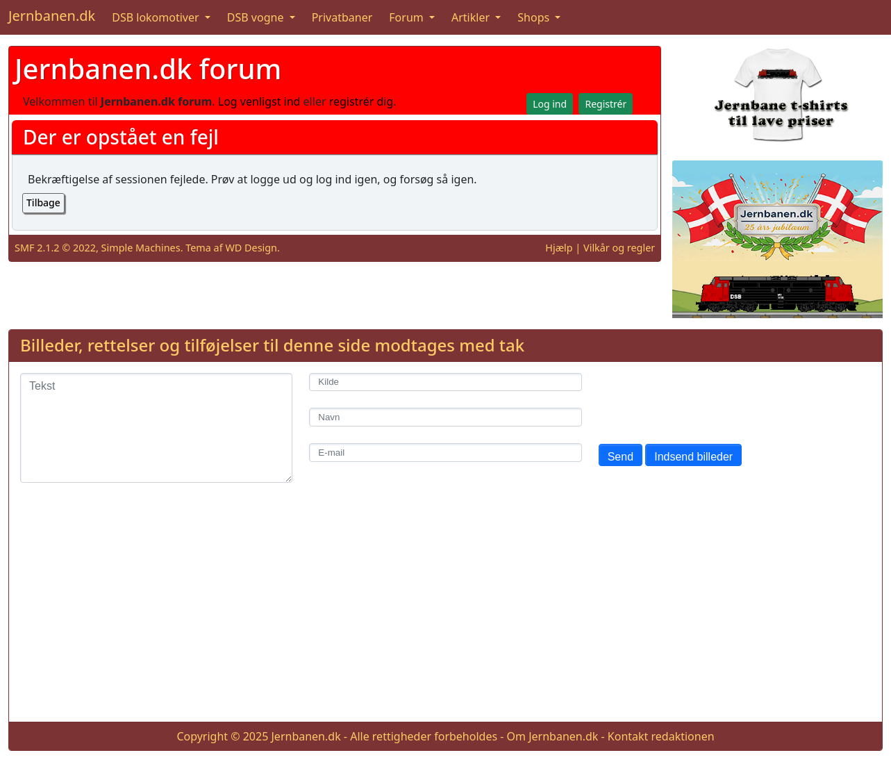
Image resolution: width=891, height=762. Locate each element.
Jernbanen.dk (51, 15)
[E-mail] (445, 452)
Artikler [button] (471, 17)
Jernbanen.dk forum (148, 68)
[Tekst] (156, 428)
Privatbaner (342, 17)
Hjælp (558, 247)
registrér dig (361, 101)
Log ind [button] (550, 103)
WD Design (251, 247)
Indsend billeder (693, 457)
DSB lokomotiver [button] (157, 17)
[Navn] (445, 417)
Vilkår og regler (619, 247)
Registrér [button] (605, 103)
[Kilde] (445, 382)
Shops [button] (534, 17)
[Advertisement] (446, 613)
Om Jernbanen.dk (553, 736)
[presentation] (704, 400)
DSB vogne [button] (257, 17)
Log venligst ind (259, 101)
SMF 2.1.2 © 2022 (55, 247)
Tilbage (43, 202)
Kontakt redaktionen (661, 736)
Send (620, 457)
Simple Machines (141, 247)
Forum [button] (407, 17)
